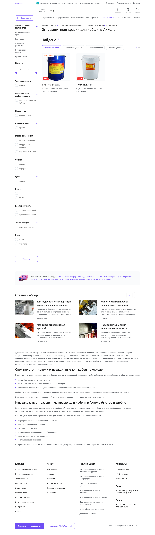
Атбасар (34, 279)
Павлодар (90, 277)
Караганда (81, 277)
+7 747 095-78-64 (122, 469)
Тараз (97, 277)
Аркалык (128, 277)
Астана (66, 277)
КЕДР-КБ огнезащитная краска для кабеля (89, 90)
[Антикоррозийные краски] (25, 33)
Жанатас (82, 279)
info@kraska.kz (122, 474)
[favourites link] (128, 9)
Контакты (136, 18)
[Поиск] (78, 10)
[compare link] (117, 9)
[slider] (16, 73)
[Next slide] (137, 295)
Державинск (64, 279)
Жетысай (99, 279)
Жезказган (90, 279)
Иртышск (108, 279)
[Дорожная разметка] (25, 44)
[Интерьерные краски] (25, 51)
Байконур (48, 279)
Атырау (73, 277)
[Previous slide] (129, 295)
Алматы (59, 277)
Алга (122, 277)
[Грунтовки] (25, 39)
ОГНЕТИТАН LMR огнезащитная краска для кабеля (55, 90)
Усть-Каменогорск (107, 277)
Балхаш (55, 279)
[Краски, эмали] (25, 56)
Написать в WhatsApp (60, 526)
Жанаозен (74, 279)
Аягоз (40, 279)
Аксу (117, 277)
